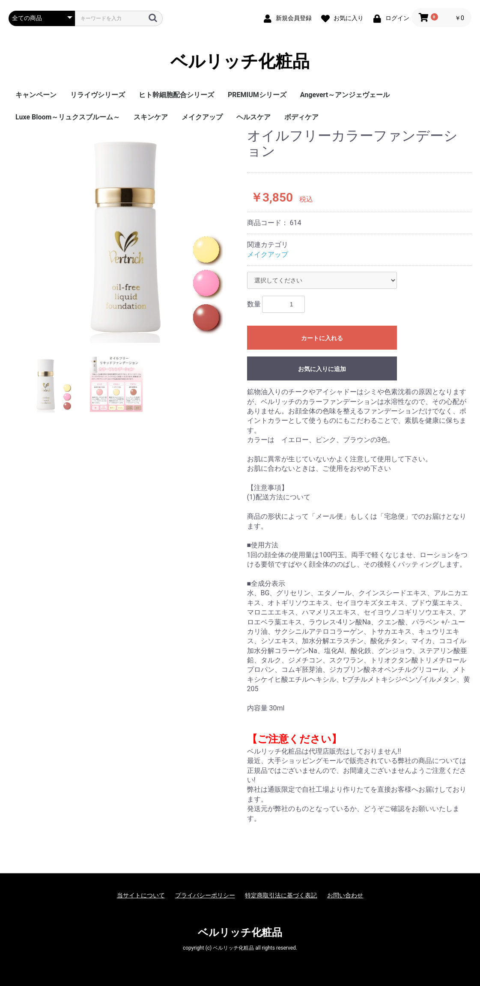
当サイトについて (141, 895)
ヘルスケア (253, 117)
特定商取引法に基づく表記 (281, 895)
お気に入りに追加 (322, 368)
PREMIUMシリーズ (257, 95)
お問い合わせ (345, 895)
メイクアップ (202, 117)
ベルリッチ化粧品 (240, 61)
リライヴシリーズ (97, 95)
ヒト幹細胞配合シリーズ (176, 95)
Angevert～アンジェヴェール (345, 95)
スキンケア (151, 117)
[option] (124, 235)
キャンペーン (36, 95)
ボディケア (301, 117)
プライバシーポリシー (205, 895)
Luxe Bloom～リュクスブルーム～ (67, 117)
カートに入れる (322, 338)
